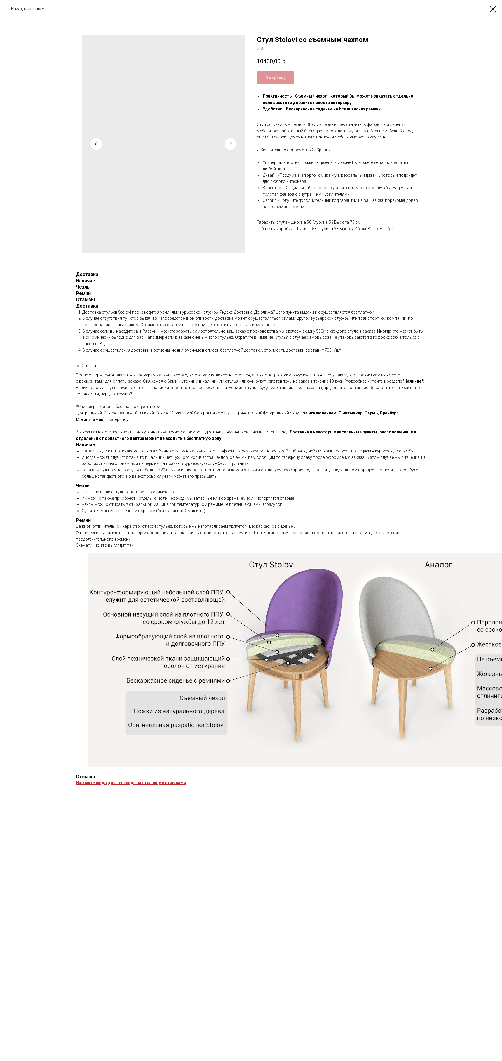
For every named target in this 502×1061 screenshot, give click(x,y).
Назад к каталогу (27, 8)
